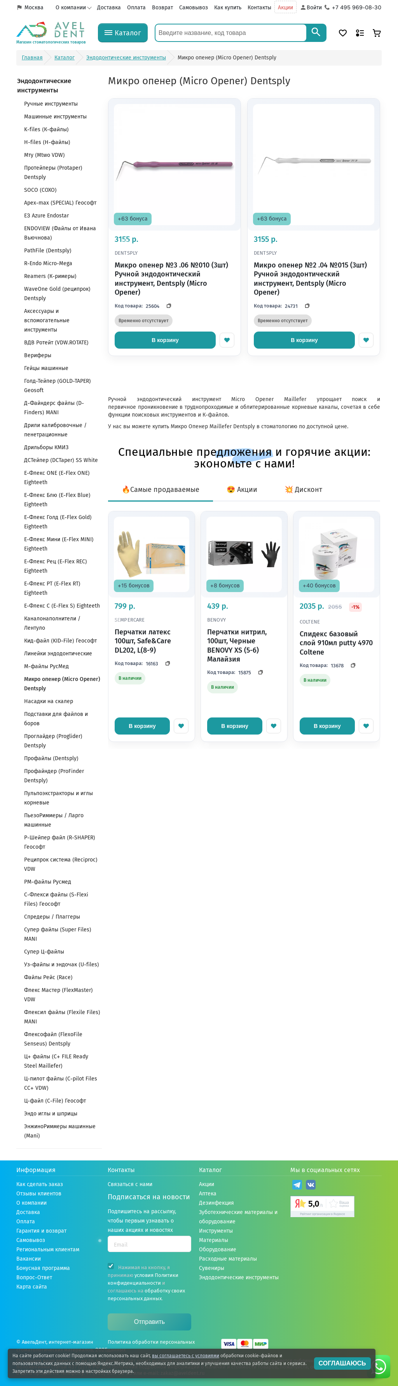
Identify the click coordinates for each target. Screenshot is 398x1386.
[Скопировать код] (166, 306)
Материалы (213, 1240)
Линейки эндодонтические (58, 653)
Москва (34, 7)
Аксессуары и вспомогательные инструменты (47, 320)
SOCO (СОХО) (40, 190)
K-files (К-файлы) (46, 129)
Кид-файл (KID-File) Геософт (60, 640)
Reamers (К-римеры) (50, 276)
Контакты (259, 7)
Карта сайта (31, 1287)
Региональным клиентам (47, 1249)
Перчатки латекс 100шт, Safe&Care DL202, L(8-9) (143, 641)
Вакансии (28, 1259)
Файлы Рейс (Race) (48, 977)
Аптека (207, 1193)
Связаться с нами (130, 1184)
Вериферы (37, 355)
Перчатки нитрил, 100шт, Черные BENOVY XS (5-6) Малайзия (237, 645)
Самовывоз (193, 7)
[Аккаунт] (311, 8)
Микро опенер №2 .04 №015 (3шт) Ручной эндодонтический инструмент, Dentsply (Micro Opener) (310, 279)
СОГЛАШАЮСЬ (342, 1363)
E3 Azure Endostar (46, 215)
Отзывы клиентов (38, 1193)
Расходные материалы (228, 1259)
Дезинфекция (216, 1203)
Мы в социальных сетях (325, 1170)
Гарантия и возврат (41, 1231)
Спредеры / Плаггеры (52, 917)
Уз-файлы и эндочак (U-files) (61, 964)
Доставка (109, 7)
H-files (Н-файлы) (47, 142)
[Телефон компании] (353, 8)
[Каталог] (123, 32)
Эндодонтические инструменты (239, 1277)
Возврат (162, 7)
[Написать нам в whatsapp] (378, 1366)
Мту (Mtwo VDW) (44, 155)
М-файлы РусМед (46, 666)
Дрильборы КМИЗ (46, 447)
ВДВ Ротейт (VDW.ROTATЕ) (56, 342)
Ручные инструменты (51, 104)
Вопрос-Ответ (34, 1277)
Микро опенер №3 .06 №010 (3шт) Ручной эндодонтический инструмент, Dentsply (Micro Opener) (171, 279)
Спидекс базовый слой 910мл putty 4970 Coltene (336, 643)
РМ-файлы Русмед (47, 882)
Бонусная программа (43, 1268)
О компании (71, 7)
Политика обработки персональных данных (151, 1346)
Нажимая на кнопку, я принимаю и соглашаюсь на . (146, 1282)
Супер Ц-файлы (44, 951)
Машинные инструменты (55, 116)
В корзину (165, 340)
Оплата (136, 7)
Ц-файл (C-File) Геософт (55, 1101)
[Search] (316, 33)
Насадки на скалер (48, 701)
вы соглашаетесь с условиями (185, 1355)
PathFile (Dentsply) (48, 250)
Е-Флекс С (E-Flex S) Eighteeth (62, 606)
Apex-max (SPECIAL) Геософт (60, 203)
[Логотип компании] (51, 32)
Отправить (149, 1321)
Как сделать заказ (39, 1184)
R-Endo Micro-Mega (48, 263)
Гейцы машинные (46, 368)
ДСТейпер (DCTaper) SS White (61, 460)
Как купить (227, 7)
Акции (285, 7)
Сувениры (211, 1268)
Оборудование (217, 1249)
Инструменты (216, 1231)
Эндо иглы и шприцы (50, 1113)
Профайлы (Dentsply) (51, 758)
